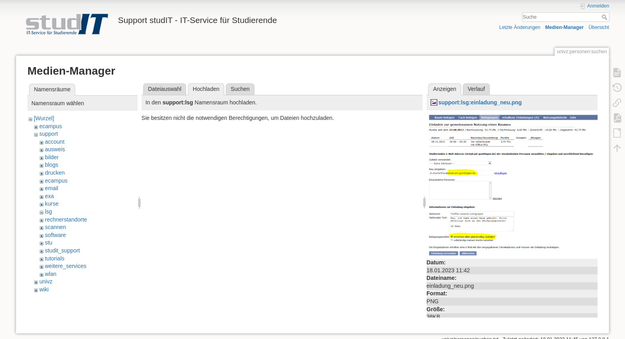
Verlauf (476, 89)
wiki (44, 289)
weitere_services (65, 266)
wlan (50, 274)
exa (49, 196)
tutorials (54, 258)
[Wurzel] (44, 118)
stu (48, 242)
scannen (55, 227)
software (55, 235)
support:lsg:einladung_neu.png (480, 102)
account (54, 142)
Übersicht (598, 27)
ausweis (55, 149)
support (48, 134)
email (51, 188)
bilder (51, 157)
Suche (605, 17)
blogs (51, 165)
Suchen (240, 89)
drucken (55, 173)
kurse (51, 203)
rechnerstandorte (66, 219)
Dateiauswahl (164, 89)
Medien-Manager (564, 27)
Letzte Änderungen (520, 27)
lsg (48, 211)
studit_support (62, 250)
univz (45, 281)
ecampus (50, 126)
